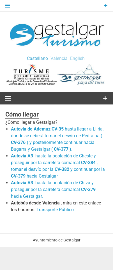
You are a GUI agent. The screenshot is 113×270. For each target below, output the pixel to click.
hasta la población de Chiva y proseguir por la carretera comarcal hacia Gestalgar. (53, 189)
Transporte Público (55, 209)
